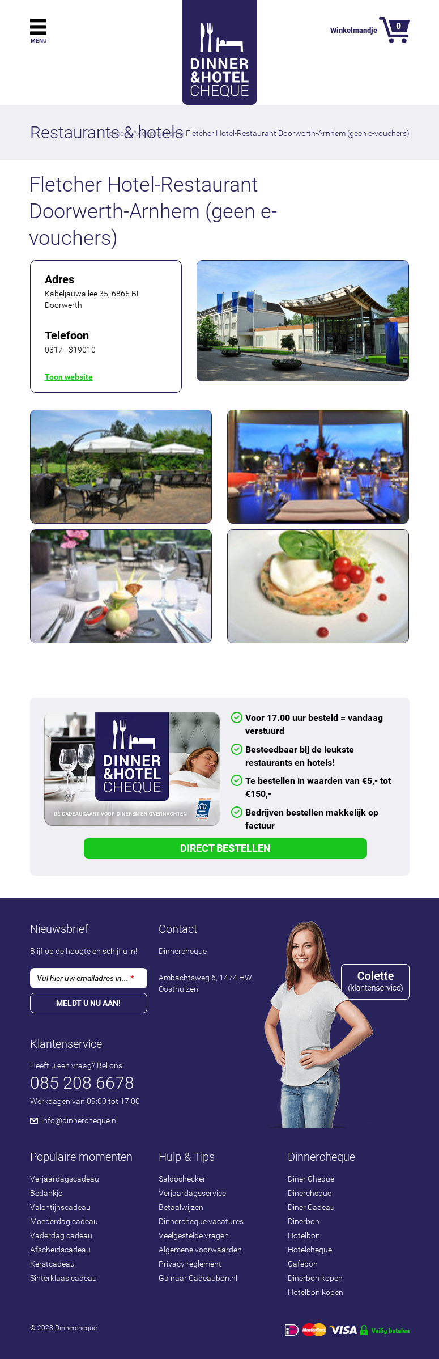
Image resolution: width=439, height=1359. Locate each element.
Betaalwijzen (181, 1207)
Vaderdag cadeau (61, 1235)
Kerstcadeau (52, 1263)
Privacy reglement (190, 1263)
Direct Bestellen (225, 848)
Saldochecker (182, 1178)
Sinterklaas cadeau (63, 1277)
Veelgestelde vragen (194, 1235)
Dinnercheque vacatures (201, 1221)
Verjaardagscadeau (64, 1178)
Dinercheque (309, 1192)
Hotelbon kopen (315, 1292)
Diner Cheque (311, 1178)
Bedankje (46, 1192)
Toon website (69, 376)
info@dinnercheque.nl (79, 1120)
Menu (39, 40)
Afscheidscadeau (60, 1249)
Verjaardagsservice (192, 1192)
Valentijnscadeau (60, 1207)
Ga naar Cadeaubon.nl (198, 1277)
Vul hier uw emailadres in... (85, 978)
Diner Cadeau (311, 1207)
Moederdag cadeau (64, 1221)
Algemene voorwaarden (200, 1249)
